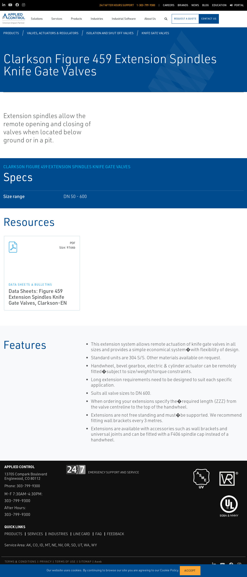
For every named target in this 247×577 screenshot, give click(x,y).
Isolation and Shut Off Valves (109, 33)
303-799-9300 (28, 485)
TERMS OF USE (65, 561)
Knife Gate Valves (155, 33)
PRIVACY (46, 561)
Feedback (115, 534)
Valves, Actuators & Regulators (52, 33)
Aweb (98, 561)
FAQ (98, 534)
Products (11, 33)
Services (35, 534)
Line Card (81, 534)
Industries (58, 534)
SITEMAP (85, 561)
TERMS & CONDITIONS (20, 561)
